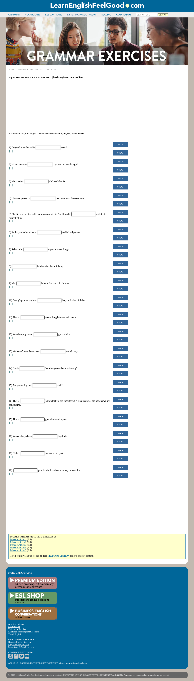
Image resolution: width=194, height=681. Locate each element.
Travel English (14, 634)
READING (106, 15)
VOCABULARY (32, 15)
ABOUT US (13, 663)
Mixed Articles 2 (18, 542)
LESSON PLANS (53, 15)
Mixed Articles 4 (18, 547)
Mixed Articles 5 (18, 550)
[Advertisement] (97, 105)
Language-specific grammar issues (23, 631)
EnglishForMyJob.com (18, 644)
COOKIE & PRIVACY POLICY (33, 663)
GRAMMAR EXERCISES (27, 69)
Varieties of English (17, 629)
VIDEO (83, 15)
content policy (141, 675)
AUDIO (92, 15)
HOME (11, 69)
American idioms (16, 624)
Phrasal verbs (14, 626)
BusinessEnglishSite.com (19, 642)
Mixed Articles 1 (18, 539)
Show (120, 153)
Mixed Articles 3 (18, 545)
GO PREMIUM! (123, 15)
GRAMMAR (14, 15)
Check (120, 145)
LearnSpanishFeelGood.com (21, 647)
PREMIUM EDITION (59, 555)
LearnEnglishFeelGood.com (31, 675)
